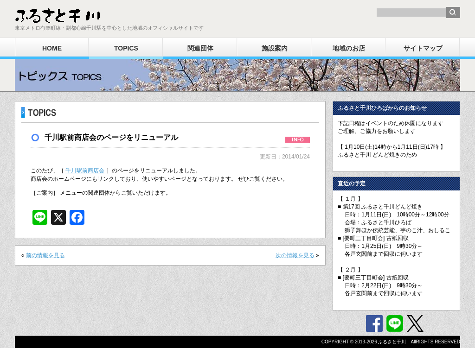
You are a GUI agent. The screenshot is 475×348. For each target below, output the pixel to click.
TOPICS (126, 48)
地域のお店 (349, 48)
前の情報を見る (45, 255)
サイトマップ (423, 48)
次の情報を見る (295, 255)
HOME (52, 48)
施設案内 (275, 48)
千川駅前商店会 (84, 170)
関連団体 (200, 48)
